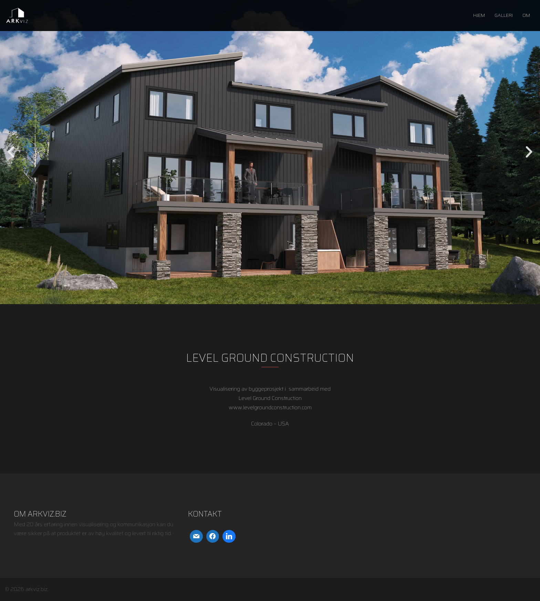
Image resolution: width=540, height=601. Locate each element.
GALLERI (504, 15)
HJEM (479, 15)
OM (526, 15)
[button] (11, 152)
